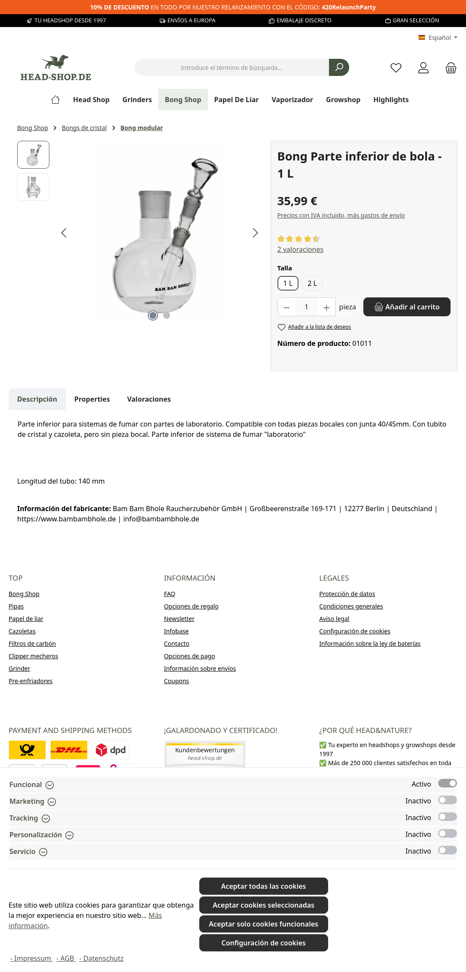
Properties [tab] (92, 399)
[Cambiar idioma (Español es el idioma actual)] (437, 37)
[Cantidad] (306, 306)
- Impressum (31, 958)
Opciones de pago (189, 656)
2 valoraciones (300, 249)
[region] (140, 233)
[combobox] (231, 67)
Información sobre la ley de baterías (369, 643)
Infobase (176, 631)
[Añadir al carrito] (407, 306)
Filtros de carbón (32, 643)
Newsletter (179, 619)
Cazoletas (22, 631)
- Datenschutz (101, 958)
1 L (288, 283)
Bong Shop (24, 594)
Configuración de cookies (354, 631)
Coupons (176, 681)
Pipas (16, 606)
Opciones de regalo (191, 606)
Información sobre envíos (200, 668)
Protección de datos (347, 594)
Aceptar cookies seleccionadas (263, 905)
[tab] (37, 399)
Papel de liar (26, 619)
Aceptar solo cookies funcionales (263, 924)
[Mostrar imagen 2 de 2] (166, 315)
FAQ (170, 594)
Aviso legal (334, 619)
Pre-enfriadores (30, 681)
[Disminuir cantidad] (286, 306)
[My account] (423, 67)
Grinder (19, 668)
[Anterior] (64, 233)
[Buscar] (339, 67)
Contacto (176, 643)
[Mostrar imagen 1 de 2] (152, 315)
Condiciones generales (351, 606)
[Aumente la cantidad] (327, 306)
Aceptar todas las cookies (263, 886)
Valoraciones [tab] (149, 399)
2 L (312, 283)
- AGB (66, 958)
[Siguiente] (255, 233)
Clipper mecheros (33, 656)
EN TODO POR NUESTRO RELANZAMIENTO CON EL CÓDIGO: (233, 7)
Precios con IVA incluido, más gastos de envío (341, 215)
